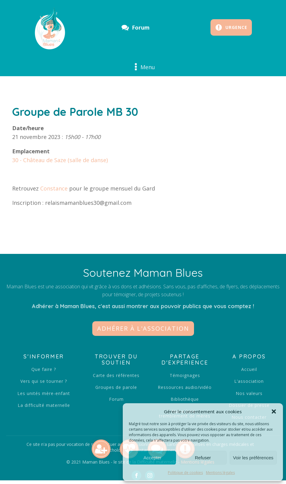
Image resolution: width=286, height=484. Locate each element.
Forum (116, 399)
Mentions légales (220, 472)
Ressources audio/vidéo (185, 387)
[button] (274, 411)
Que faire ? (43, 369)
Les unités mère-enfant (43, 393)
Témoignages (185, 375)
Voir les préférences (253, 457)
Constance (54, 188)
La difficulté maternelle (44, 405)
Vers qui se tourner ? (43, 381)
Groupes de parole (116, 387)
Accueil (249, 369)
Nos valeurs (249, 393)
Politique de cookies (185, 472)
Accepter (152, 457)
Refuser (203, 457)
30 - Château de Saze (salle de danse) (60, 160)
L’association (249, 381)
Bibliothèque (185, 399)
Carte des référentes (116, 375)
